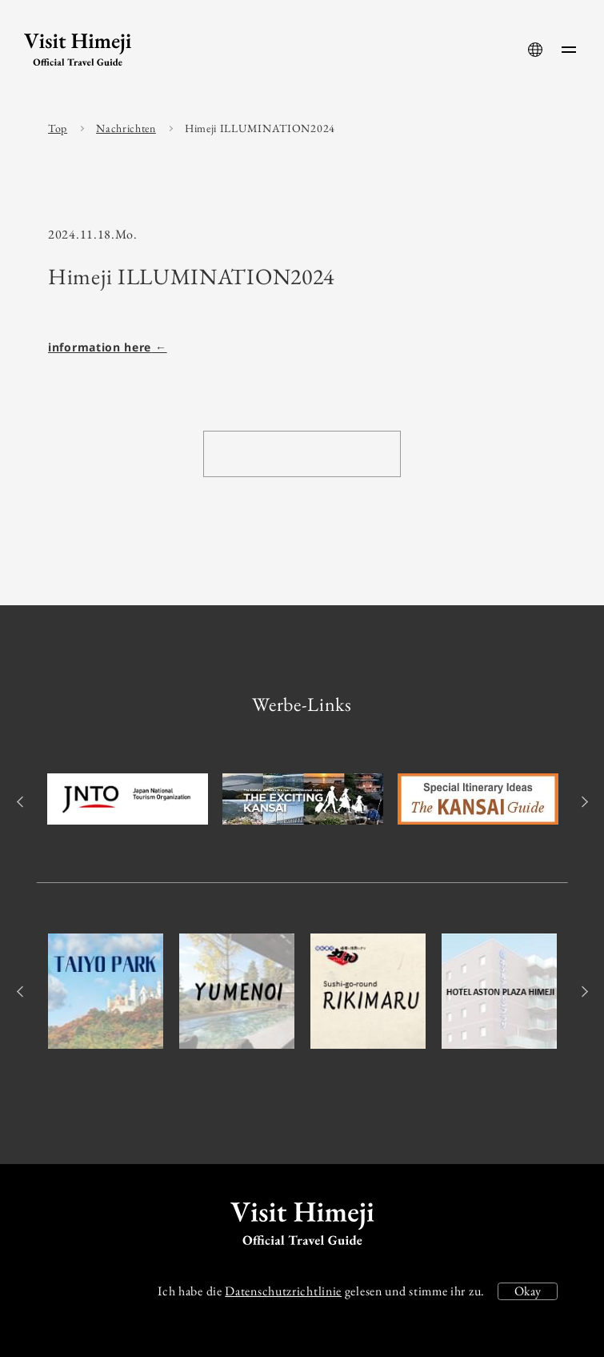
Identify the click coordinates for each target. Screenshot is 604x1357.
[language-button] (535, 49)
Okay (527, 1291)
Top (57, 128)
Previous (22, 802)
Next (582, 802)
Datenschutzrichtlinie (283, 1291)
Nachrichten (126, 128)
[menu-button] (569, 49)
